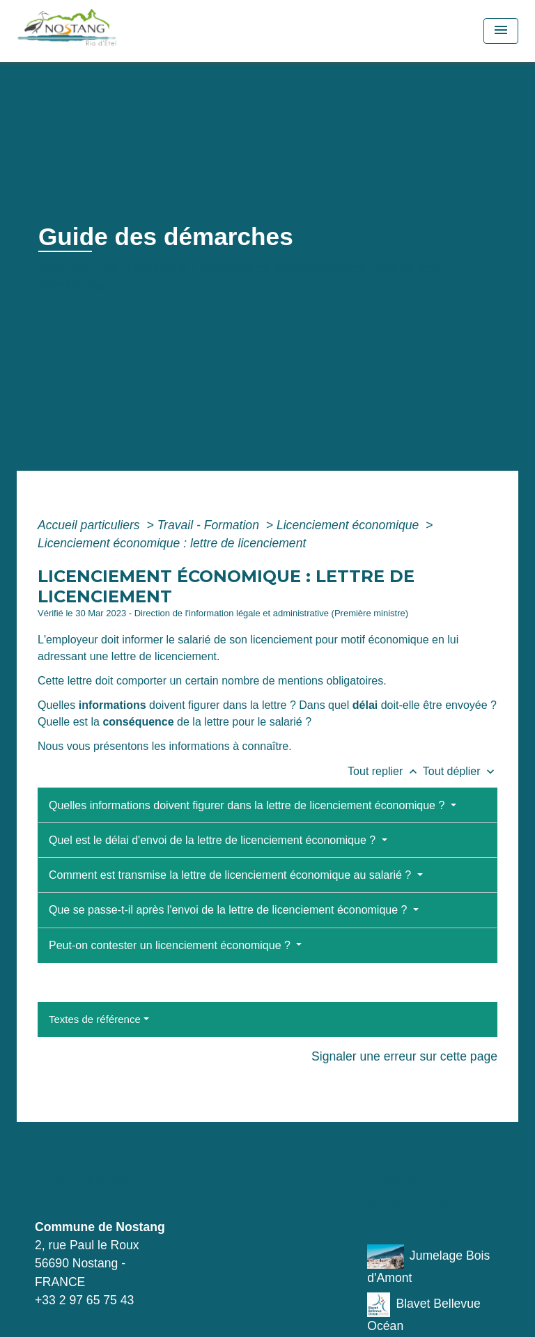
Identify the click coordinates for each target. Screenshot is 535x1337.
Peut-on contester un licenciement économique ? (171, 945)
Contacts (82, 1178)
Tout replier (385, 771)
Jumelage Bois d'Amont (428, 1264)
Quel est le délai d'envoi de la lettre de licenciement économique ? (214, 840)
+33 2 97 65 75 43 (84, 1300)
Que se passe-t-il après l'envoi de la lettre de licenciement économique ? (229, 910)
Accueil (62, 268)
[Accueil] (98, 31)
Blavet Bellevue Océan (423, 1312)
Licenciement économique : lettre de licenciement (172, 543)
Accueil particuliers (91, 525)
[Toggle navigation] (500, 31)
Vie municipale (143, 268)
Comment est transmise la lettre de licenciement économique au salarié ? (231, 875)
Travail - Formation (210, 525)
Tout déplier (460, 771)
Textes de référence (95, 1019)
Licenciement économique (349, 525)
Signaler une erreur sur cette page (404, 1056)
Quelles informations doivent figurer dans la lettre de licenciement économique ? (248, 805)
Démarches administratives (283, 268)
